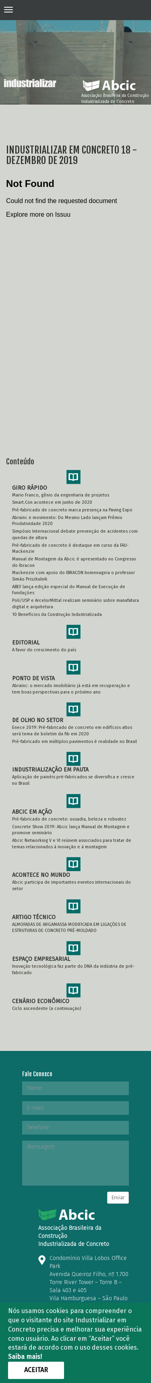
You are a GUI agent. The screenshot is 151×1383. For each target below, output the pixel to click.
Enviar (118, 1197)
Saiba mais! (25, 1356)
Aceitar (36, 1370)
